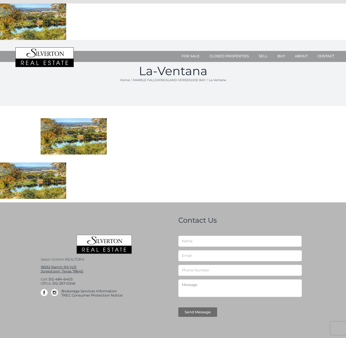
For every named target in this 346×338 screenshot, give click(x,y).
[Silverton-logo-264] (44, 49)
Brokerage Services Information (89, 291)
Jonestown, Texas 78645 (62, 271)
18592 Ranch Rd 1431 (59, 267)
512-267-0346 (64, 283)
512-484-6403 (61, 279)
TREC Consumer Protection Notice (91, 295)
